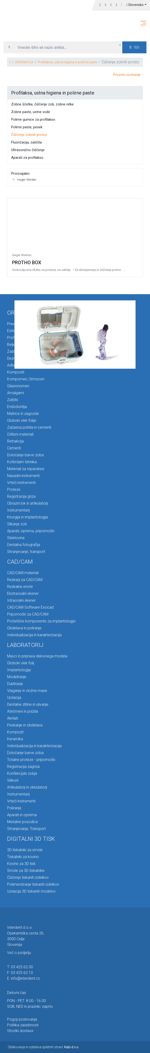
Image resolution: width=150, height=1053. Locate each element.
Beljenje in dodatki (22, 344)
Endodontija (17, 406)
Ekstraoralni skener (23, 593)
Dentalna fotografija (23, 544)
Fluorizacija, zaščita (26, 142)
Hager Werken (26, 179)
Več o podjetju (19, 952)
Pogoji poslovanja (22, 1019)
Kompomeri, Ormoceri (25, 379)
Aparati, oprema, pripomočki (30, 531)
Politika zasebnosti (22, 1025)
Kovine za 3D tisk (21, 863)
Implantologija (19, 670)
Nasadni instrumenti (23, 475)
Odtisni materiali (20, 434)
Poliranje (14, 808)
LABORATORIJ (25, 645)
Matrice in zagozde (23, 413)
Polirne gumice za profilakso (33, 119)
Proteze (13, 489)
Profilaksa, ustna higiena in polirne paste (67, 62)
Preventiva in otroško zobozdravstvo (38, 324)
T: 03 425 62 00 (20, 967)
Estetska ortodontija (24, 330)
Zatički (12, 399)
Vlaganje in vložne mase (27, 690)
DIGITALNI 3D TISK (31, 838)
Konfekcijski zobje (22, 773)
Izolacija (14, 697)
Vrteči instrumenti (21, 482)
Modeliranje (16, 677)
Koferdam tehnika (22, 462)
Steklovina (15, 538)
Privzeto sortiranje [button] (128, 75)
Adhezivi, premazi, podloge (29, 365)
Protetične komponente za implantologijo (41, 621)
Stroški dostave (20, 1030)
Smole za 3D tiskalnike (26, 870)
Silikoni (12, 780)
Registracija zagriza (23, 766)
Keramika (15, 739)
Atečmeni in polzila (22, 711)
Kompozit (15, 732)
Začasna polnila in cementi (29, 427)
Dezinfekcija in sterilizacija (28, 358)
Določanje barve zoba (25, 455)
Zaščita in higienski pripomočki (32, 351)
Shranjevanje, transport (26, 551)
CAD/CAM (20, 561)
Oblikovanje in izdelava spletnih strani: (43, 1047)
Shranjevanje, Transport (26, 828)
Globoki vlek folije (21, 420)
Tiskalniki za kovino (23, 856)
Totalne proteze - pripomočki (31, 759)
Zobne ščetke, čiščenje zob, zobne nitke (42, 104)
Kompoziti (15, 372)
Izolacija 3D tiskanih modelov (31, 891)
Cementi (14, 448)
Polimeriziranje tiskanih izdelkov (33, 884)
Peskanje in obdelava (24, 725)
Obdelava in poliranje (24, 628)
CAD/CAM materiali (23, 573)
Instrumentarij (18, 510)
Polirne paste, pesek (26, 127)
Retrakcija (15, 441)
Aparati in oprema (22, 815)
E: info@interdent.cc (23, 978)
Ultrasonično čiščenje (28, 150)
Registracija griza (21, 496)
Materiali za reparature (25, 469)
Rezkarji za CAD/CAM (24, 579)
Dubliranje (15, 683)
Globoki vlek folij (20, 663)
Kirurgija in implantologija (27, 517)
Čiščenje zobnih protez (29, 135)
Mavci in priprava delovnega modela (37, 656)
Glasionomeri (18, 386)
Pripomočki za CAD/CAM (27, 614)
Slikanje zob (17, 524)
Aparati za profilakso (27, 157)
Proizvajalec (20, 173)
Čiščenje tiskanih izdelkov (28, 877)
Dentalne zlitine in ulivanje (27, 704)
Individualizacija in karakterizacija (34, 635)
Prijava (116, 5)
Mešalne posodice (22, 822)
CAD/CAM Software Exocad (30, 607)
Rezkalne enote (20, 586)
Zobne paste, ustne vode (30, 112)
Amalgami (15, 393)
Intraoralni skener (21, 600)
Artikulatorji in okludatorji (27, 787)
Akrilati (12, 718)
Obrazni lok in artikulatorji (27, 503)
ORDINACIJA (24, 62)
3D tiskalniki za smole (25, 850)
